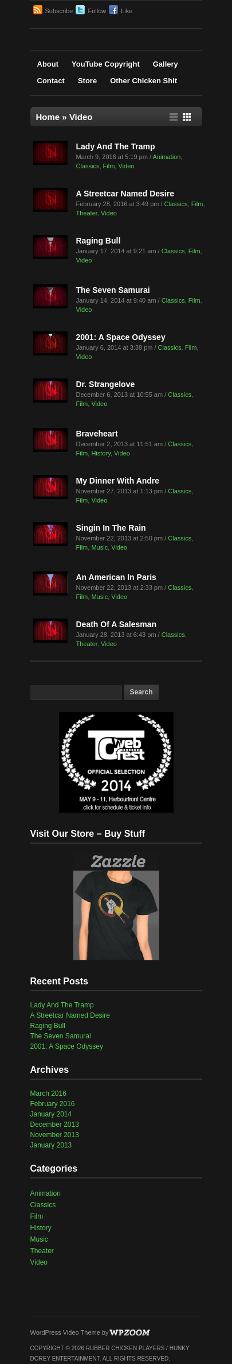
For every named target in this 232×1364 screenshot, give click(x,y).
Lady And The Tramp (115, 146)
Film (109, 166)
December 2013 (54, 1124)
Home (48, 117)
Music (99, 547)
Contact (51, 80)
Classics (88, 166)
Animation (166, 156)
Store (87, 80)
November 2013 (54, 1135)
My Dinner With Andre (118, 480)
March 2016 (48, 1093)
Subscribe (59, 10)
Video (126, 166)
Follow (97, 10)
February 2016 (52, 1104)
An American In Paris (116, 577)
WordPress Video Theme (65, 1332)
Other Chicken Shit (143, 80)
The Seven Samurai (113, 290)
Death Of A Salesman (116, 624)
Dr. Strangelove (105, 384)
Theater (86, 213)
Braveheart (97, 433)
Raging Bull (98, 240)
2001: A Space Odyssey (121, 337)
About (48, 64)
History (100, 453)
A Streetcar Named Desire (125, 193)
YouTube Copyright (106, 64)
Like (126, 10)
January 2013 (51, 1145)
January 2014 (51, 1114)
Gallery (165, 64)
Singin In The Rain (111, 527)
